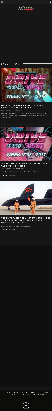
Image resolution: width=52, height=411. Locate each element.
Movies (17, 392)
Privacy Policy (36, 396)
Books (14, 394)
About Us (25, 394)
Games (34, 392)
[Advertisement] (25, 37)
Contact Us (38, 394)
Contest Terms (18, 396)
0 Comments (12, 121)
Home (8, 392)
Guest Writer (6, 110)
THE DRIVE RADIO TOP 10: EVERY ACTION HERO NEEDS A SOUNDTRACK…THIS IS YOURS (26, 219)
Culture (4, 121)
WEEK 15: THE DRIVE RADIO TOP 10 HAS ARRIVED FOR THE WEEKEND (22, 106)
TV (26, 392)
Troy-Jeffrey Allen (7, 222)
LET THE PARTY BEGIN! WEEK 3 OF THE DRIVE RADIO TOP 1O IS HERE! (25, 165)
